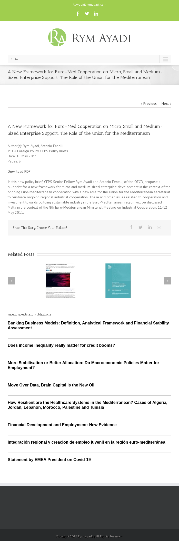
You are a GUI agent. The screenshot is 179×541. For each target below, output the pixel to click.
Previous (150, 103)
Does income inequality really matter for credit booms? (61, 345)
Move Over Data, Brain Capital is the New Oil (51, 385)
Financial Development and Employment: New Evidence (62, 425)
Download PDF (19, 171)
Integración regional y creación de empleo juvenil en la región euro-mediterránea (86, 442)
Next (165, 103)
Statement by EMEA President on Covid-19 (49, 459)
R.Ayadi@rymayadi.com (89, 4)
